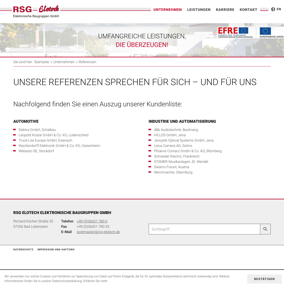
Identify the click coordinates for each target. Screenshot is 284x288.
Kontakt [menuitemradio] (248, 9)
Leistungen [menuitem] (199, 9)
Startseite (41, 61)
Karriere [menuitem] (225, 9)
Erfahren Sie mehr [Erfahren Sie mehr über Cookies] (95, 281)
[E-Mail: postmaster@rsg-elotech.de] (98, 231)
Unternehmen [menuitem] (168, 9)
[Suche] (204, 229)
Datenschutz (23, 249)
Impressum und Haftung (56, 249)
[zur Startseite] (36, 11)
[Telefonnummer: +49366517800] (92, 221)
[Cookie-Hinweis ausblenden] (264, 279)
